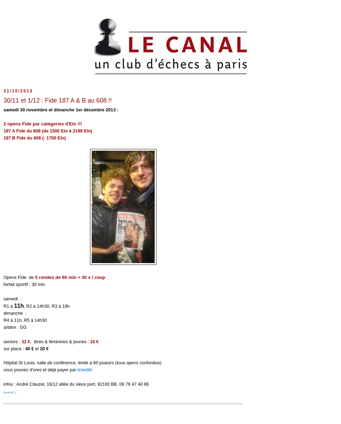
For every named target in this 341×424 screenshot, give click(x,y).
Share (9, 392)
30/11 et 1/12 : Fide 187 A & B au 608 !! (58, 100)
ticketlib (84, 369)
